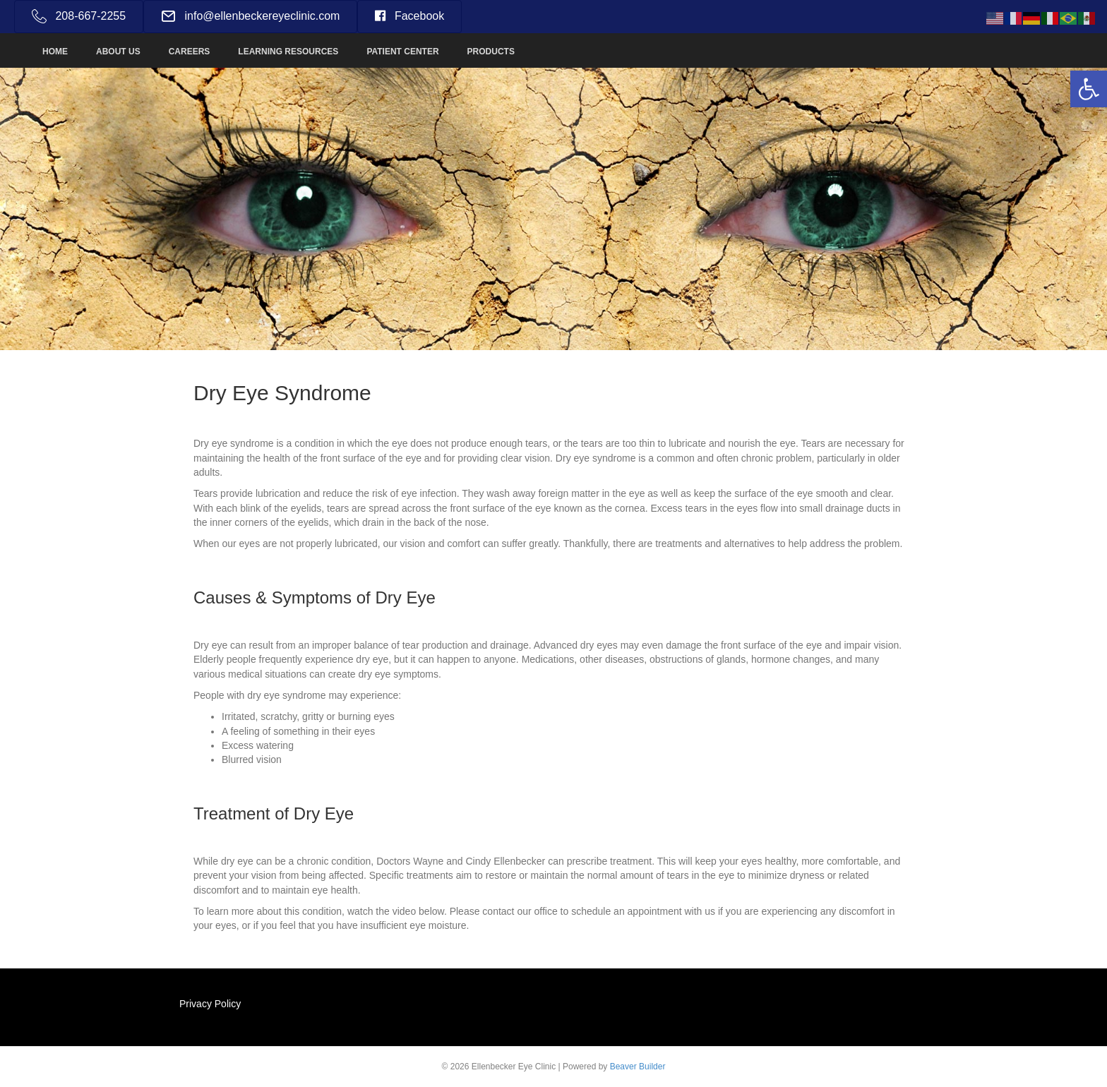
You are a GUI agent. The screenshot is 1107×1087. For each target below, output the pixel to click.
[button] (1088, 89)
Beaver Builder (638, 1066)
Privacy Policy (210, 1003)
